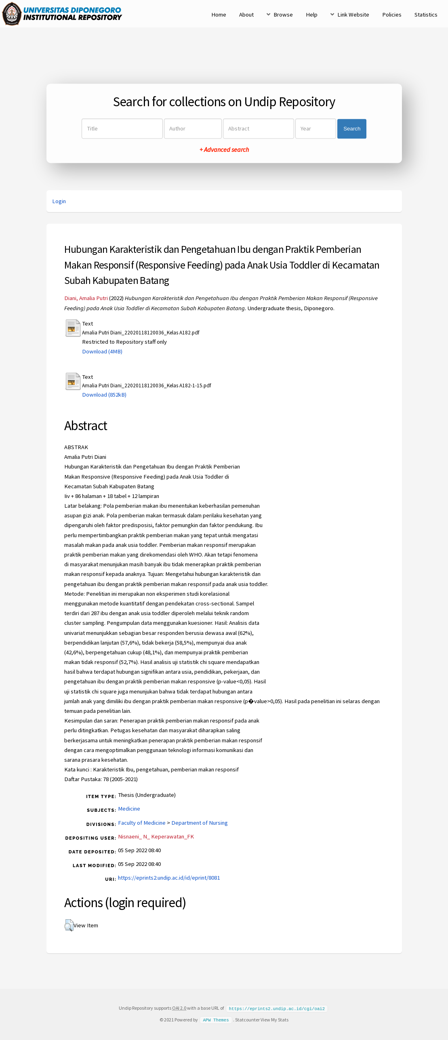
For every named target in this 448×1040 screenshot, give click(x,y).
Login (59, 201)
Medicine (129, 808)
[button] (69, 925)
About (246, 14)
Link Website (353, 14)
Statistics (425, 14)
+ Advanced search (224, 150)
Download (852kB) (104, 394)
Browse (283, 14)
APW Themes (216, 1019)
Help (312, 14)
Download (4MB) (102, 351)
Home (218, 14)
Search (351, 129)
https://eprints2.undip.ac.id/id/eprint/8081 (169, 877)
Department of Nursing (199, 822)
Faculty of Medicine (142, 822)
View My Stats (274, 1019)
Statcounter (247, 1019)
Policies (392, 14)
